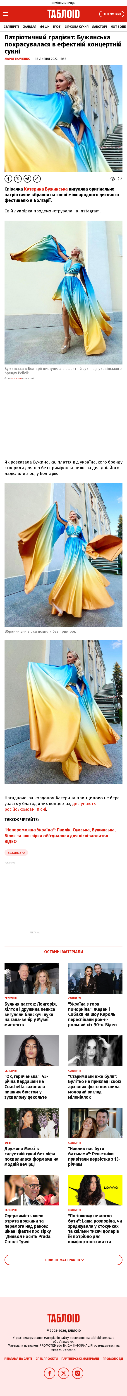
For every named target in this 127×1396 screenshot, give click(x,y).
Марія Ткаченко (18, 59)
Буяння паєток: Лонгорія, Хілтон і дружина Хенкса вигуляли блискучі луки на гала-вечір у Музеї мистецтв (31, 1014)
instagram (16, 378)
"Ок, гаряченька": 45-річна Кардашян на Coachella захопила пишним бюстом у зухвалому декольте (26, 1087)
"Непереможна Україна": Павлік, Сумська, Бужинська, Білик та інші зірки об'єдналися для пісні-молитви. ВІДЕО (60, 835)
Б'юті (57, 27)
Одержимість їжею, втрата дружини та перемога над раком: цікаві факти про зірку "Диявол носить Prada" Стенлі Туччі (28, 1228)
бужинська (16, 852)
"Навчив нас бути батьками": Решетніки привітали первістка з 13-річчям (94, 1156)
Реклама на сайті (18, 1359)
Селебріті (11, 27)
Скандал (29, 27)
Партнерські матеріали (80, 1359)
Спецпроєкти (47, 1359)
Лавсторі (99, 27)
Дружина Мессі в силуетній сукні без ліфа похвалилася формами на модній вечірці (31, 1156)
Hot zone (118, 27)
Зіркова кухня (77, 27)
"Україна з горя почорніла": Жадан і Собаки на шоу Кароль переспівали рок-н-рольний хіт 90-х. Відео (92, 1014)
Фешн (44, 27)
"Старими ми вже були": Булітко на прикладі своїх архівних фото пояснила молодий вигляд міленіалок (94, 1087)
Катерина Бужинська (46, 189)
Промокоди (113, 1359)
